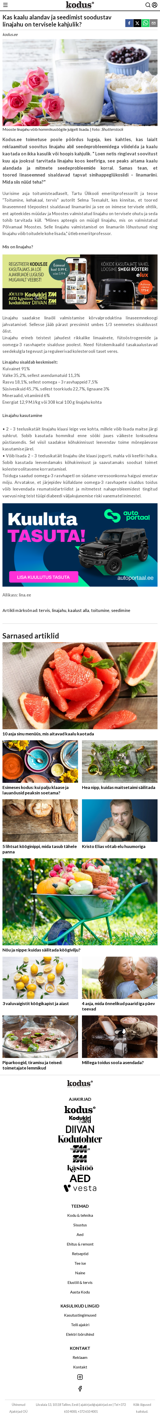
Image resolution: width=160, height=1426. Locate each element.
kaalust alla (78, 610)
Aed (80, 1234)
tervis (44, 610)
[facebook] (129, 23)
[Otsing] (148, 5)
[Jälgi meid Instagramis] (80, 1377)
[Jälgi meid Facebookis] (80, 1389)
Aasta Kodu (80, 1292)
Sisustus (80, 1224)
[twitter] (137, 23)
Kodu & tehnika (80, 1215)
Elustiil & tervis (80, 1282)
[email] (154, 23)
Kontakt (80, 1367)
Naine (80, 1272)
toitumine (100, 610)
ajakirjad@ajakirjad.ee (96, 1405)
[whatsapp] (145, 23)
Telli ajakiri (80, 1324)
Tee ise (80, 1263)
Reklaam (80, 1357)
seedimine (120, 610)
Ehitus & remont (80, 1244)
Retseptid (80, 1253)
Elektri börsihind (80, 1334)
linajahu (59, 610)
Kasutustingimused (80, 1315)
